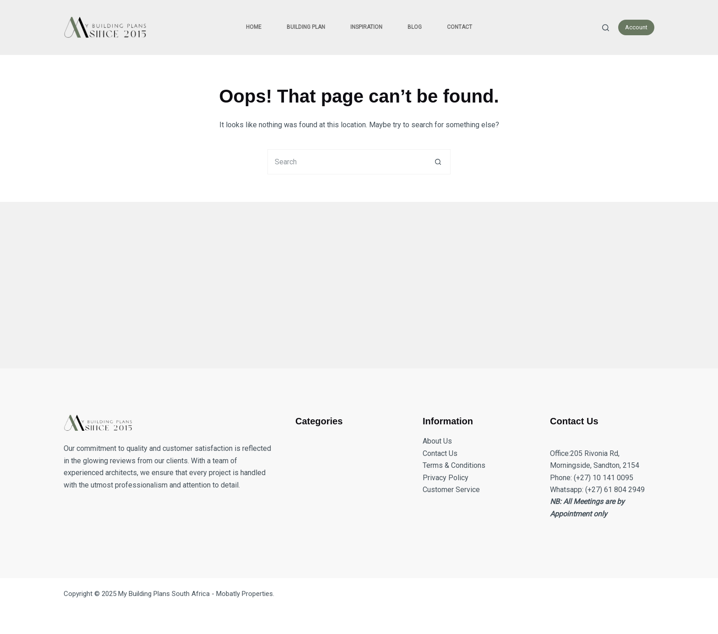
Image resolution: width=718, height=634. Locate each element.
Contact (459, 27)
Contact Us (440, 453)
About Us (437, 441)
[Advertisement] (338, 280)
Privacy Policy (445, 477)
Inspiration (366, 27)
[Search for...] (346, 161)
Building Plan (306, 27)
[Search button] (438, 161)
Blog (415, 27)
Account (636, 27)
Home (253, 27)
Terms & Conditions (454, 465)
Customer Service (451, 489)
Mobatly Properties (244, 594)
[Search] (605, 27)
